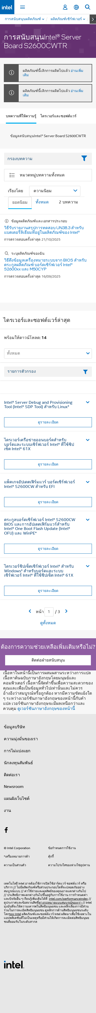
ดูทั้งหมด (48, 623)
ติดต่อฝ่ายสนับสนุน (48, 660)
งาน (7, 810)
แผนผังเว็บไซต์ (16, 798)
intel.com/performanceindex (68, 899)
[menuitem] (66, 19)
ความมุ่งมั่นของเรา (21, 739)
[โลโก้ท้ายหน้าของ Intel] (14, 964)
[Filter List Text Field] (41, 159)
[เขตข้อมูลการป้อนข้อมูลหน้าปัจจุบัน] (49, 611)
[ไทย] (76, 7)
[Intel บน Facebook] (6, 831)
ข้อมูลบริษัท (14, 727)
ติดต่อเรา (12, 774)
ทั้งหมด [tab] (42, 202)
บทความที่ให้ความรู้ (21, 116)
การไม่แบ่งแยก (17, 751)
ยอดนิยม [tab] (20, 202)
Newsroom (14, 786)
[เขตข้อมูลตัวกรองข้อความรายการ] (48, 372)
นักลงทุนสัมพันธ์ (18, 762)
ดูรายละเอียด (48, 422)
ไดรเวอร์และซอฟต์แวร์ (58, 116)
